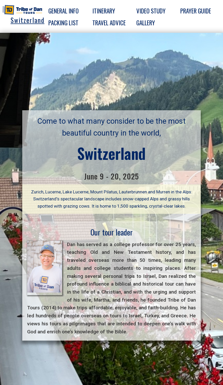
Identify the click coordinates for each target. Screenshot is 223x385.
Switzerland (27, 20)
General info (63, 10)
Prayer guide (195, 10)
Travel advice (109, 22)
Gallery (145, 22)
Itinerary (103, 10)
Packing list (63, 22)
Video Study (151, 10)
